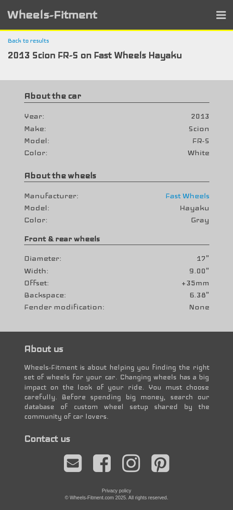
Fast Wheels (187, 195)
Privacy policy (117, 490)
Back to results (28, 40)
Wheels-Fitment (52, 14)
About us (43, 349)
